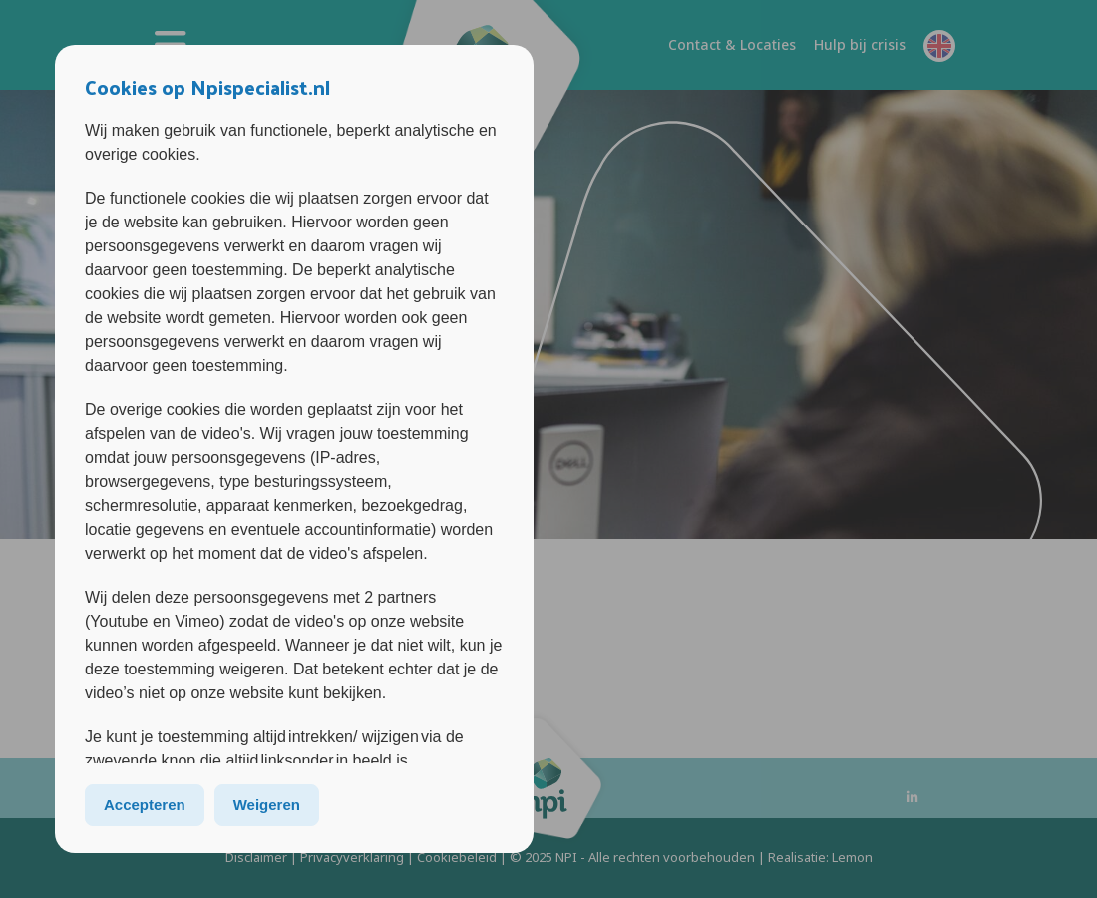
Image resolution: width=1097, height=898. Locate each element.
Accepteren (144, 804)
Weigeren (266, 804)
